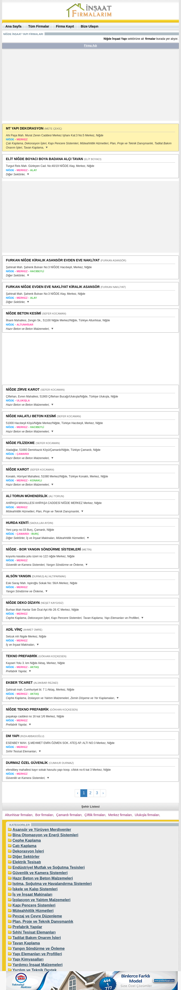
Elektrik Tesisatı (26, 862)
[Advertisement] (90, 87)
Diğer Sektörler (26, 857)
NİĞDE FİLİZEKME (20, 443)
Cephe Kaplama (26, 840)
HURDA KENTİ (17, 523)
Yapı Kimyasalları (28, 959)
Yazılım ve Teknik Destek (34, 970)
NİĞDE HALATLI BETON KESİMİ (31, 416)
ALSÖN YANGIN (18, 576)
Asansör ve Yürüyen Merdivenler (41, 830)
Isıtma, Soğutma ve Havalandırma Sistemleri (52, 884)
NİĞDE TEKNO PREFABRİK (27, 709)
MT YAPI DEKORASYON (24, 128)
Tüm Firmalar (38, 26)
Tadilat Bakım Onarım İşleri (36, 938)
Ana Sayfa (13, 26)
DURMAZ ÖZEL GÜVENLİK (27, 763)
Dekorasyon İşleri (28, 851)
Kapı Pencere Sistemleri (33, 905)
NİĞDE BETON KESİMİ (23, 313)
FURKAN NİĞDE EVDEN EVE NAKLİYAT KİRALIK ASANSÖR (53, 287)
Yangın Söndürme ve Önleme (38, 949)
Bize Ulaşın (90, 26)
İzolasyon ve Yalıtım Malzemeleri (41, 900)
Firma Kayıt (65, 26)
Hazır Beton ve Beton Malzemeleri (42, 878)
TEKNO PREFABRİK (21, 656)
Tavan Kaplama (26, 943)
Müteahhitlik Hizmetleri (32, 911)
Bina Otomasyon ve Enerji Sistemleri (45, 835)
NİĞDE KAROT (17, 469)
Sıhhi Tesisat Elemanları (34, 932)
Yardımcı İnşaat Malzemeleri (37, 965)
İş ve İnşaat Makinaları (32, 894)
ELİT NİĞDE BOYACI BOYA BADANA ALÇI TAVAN (44, 159)
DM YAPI (12, 736)
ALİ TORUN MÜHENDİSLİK (27, 496)
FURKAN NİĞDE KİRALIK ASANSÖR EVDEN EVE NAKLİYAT (53, 260)
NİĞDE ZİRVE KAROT (23, 389)
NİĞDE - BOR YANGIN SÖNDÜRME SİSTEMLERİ (43, 549)
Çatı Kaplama (24, 846)
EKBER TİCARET (19, 682)
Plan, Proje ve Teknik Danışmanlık (42, 921)
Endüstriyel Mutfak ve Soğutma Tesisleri (48, 867)
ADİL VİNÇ (14, 629)
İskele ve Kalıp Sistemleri (35, 889)
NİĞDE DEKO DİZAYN (23, 603)
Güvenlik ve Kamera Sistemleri (40, 873)
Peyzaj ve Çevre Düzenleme (37, 916)
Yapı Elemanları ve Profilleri (37, 954)
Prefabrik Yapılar (27, 927)
